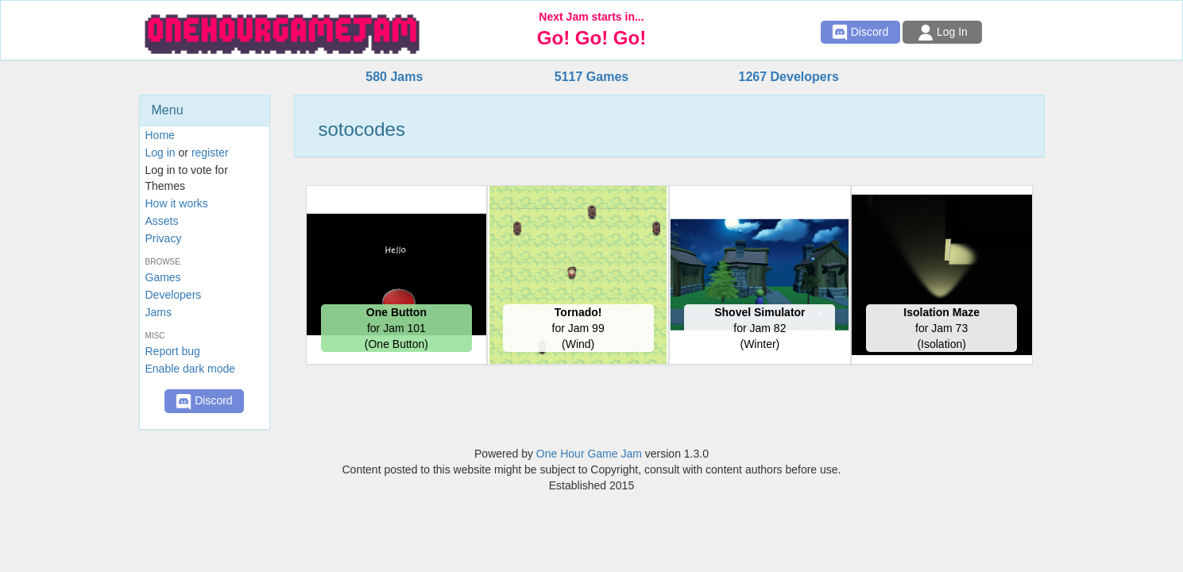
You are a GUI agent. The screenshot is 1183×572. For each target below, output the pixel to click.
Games (163, 277)
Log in (160, 152)
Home (160, 135)
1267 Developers (788, 76)
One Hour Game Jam (589, 453)
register (210, 152)
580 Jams (394, 76)
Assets (162, 220)
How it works (176, 203)
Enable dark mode (190, 368)
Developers (173, 294)
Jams (158, 312)
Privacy (163, 238)
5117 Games (591, 76)
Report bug (172, 351)
